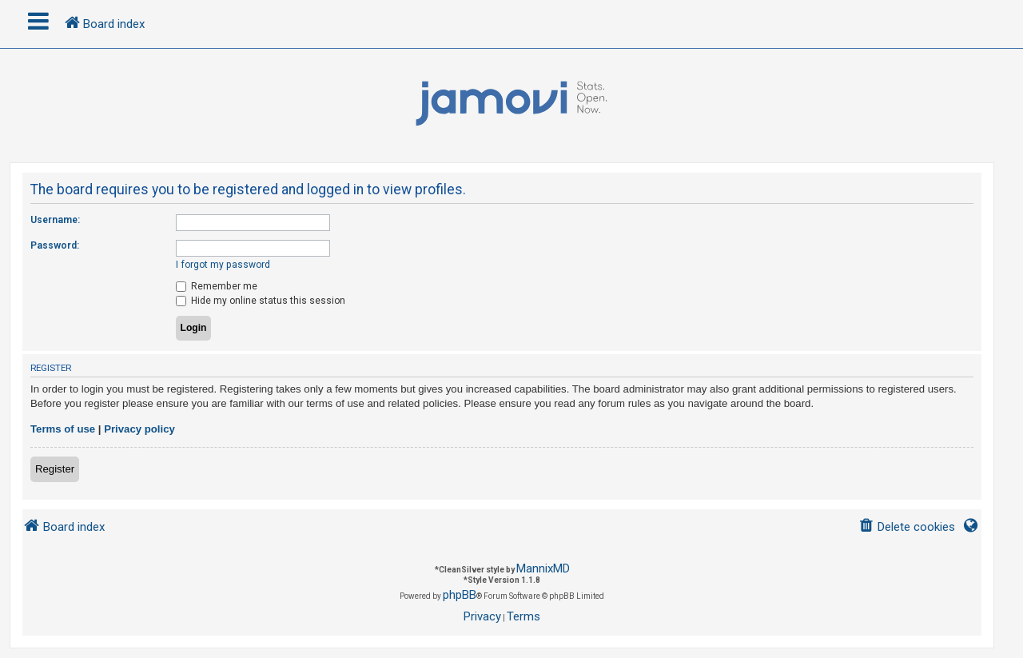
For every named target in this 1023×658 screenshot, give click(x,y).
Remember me (216, 286)
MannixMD (543, 568)
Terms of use (62, 429)
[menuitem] (907, 527)
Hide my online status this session (260, 300)
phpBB (459, 595)
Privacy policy (139, 429)
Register (54, 469)
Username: (55, 219)
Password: (54, 245)
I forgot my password (223, 264)
